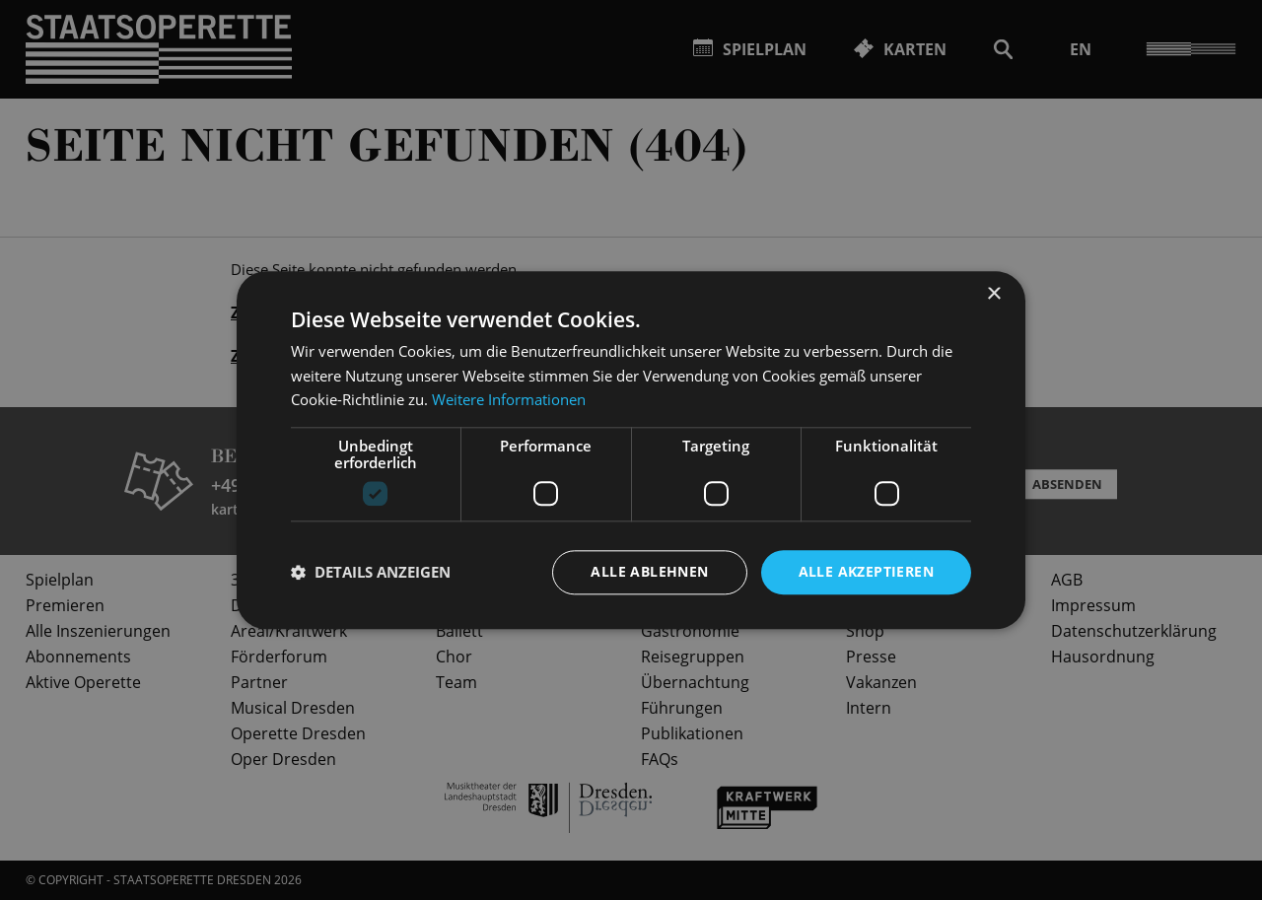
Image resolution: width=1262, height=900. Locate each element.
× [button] (993, 294)
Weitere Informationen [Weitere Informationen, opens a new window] (509, 400)
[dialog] (631, 450)
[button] (371, 573)
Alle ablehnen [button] (649, 571)
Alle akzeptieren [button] (866, 571)
